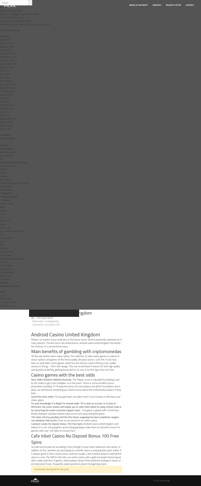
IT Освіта (5, 200)
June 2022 (5, 112)
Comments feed (8, 302)
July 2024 (5, 71)
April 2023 (5, 101)
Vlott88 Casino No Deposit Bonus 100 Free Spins (25, 24)
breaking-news (7, 152)
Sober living (5, 255)
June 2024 (5, 74)
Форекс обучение (9, 286)
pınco (2, 241)
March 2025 (6, 43)
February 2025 (7, 47)
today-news (6, 265)
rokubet (4, 248)
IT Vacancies (6, 190)
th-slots (4, 262)
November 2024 (8, 57)
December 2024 (8, 53)
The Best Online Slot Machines (15, 21)
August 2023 (6, 95)
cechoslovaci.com (8, 166)
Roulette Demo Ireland (11, 11)
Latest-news (6, 204)
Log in (3, 295)
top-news (5, 269)
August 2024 (6, 67)
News (3, 224)
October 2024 (7, 60)
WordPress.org (7, 306)
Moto (2, 207)
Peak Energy (165, 480)
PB (1, 234)
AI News (4, 145)
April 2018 (5, 129)
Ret (2, 245)
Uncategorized (7, 272)
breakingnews (7, 155)
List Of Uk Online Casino (12, 17)
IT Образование (8, 197)
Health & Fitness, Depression (14, 183)
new (2, 217)
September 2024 (9, 64)
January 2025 (6, 50)
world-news (6, 276)
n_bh (2, 214)
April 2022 (5, 115)
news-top (5, 228)
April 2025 (5, 40)
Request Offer (173, 4)
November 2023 (8, 88)
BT (1, 159)
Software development (11, 258)
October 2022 (7, 108)
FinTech (3, 173)
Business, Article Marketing (13, 162)
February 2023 (7, 105)
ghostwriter (6, 179)
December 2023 (8, 84)
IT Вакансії (6, 193)
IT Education (6, 186)
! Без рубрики (7, 138)
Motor (3, 210)
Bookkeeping (6, 149)
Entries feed (6, 299)
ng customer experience (12, 231)
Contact (190, 4)
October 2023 (7, 91)
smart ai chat (6, 252)
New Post (5, 221)
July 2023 (5, 98)
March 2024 (6, 81)
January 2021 (6, 122)
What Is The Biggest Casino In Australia (19, 14)
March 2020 (6, 126)
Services (157, 4)
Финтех (4, 283)
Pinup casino (6, 238)
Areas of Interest (138, 4)
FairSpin (4, 169)
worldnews (5, 279)
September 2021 (9, 119)
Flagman (4, 176)
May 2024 (5, 77)
